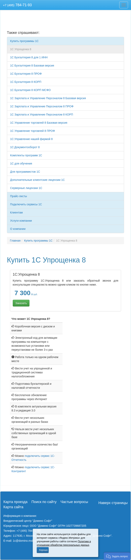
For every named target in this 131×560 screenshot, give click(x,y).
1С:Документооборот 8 (25, 147)
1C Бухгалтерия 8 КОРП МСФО (30, 90)
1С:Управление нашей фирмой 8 (31, 139)
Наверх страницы (113, 503)
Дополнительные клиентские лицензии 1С (37, 179)
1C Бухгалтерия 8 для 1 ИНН (29, 57)
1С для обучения (21, 163)
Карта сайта (13, 507)
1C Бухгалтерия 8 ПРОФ (26, 73)
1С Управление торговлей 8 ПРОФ (32, 130)
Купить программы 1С (24, 41)
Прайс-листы (18, 196)
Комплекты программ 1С (26, 155)
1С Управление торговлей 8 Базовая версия (38, 122)
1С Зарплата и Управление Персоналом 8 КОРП (41, 114)
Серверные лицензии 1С (26, 188)
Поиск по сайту (44, 502)
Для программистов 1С (25, 171)
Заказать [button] (21, 303)
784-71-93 (17, 5)
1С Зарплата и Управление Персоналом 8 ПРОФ (41, 106)
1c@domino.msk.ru (25, 540)
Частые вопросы (74, 502)
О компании (17, 228)
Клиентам (16, 212)
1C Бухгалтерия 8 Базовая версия (32, 65)
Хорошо (43, 550)
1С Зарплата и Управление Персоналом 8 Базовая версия (48, 98)
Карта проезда (15, 502)
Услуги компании (21, 220)
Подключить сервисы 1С (26, 204)
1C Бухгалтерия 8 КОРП (25, 81)
